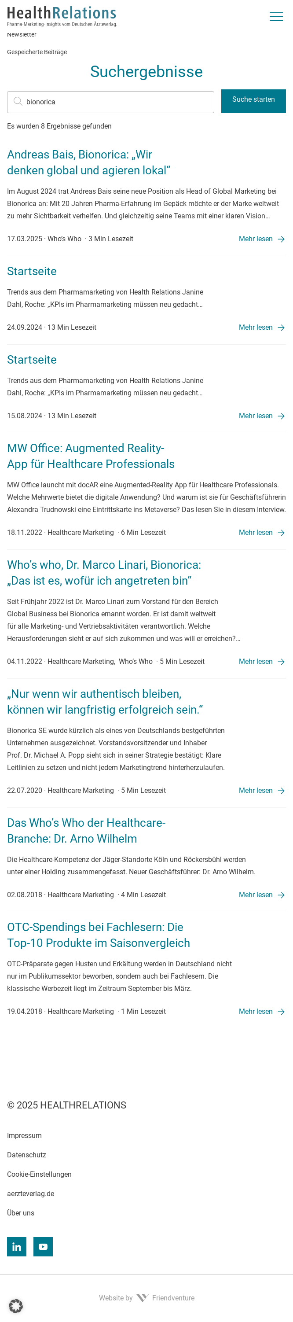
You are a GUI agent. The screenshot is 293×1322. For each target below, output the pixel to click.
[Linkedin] (16, 1246)
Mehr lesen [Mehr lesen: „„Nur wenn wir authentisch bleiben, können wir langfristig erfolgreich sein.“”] (256, 790)
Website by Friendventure (146, 1298)
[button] (16, 1306)
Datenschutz (26, 1155)
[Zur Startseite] (62, 16)
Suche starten (253, 99)
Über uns (20, 1213)
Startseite (32, 271)
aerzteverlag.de (30, 1193)
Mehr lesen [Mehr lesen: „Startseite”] (256, 327)
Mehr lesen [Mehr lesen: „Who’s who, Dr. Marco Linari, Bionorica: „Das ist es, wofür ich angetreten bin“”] (256, 661)
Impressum (24, 1135)
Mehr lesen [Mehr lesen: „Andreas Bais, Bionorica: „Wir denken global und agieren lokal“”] (256, 239)
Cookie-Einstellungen (39, 1174)
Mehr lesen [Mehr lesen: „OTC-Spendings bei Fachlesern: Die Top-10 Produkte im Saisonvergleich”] (256, 1011)
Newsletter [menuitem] (22, 34)
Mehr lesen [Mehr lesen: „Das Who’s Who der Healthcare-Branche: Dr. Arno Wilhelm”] (256, 895)
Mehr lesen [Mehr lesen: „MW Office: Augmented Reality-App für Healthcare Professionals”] (256, 532)
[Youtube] (43, 1246)
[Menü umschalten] (276, 16)
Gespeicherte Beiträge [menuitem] (37, 51)
